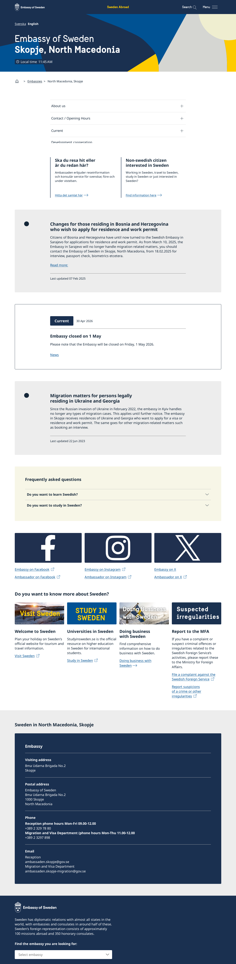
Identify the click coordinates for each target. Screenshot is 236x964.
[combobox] (63, 957)
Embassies (34, 81)
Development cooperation (71, 142)
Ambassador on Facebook (35, 579)
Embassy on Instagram (103, 572)
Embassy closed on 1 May (75, 338)
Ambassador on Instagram (105, 579)
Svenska (20, 24)
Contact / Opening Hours (70, 118)
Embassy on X (165, 572)
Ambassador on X (168, 579)
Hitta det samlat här (69, 198)
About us (58, 106)
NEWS (54, 357)
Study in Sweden (80, 663)
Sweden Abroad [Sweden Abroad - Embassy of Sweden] (118, 7)
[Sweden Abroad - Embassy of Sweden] (33, 7)
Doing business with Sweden (135, 665)
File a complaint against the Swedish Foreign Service (193, 679)
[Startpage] (18, 81)
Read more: (59, 267)
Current (57, 130)
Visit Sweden (25, 658)
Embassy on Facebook (32, 572)
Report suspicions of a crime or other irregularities (186, 693)
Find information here (141, 198)
